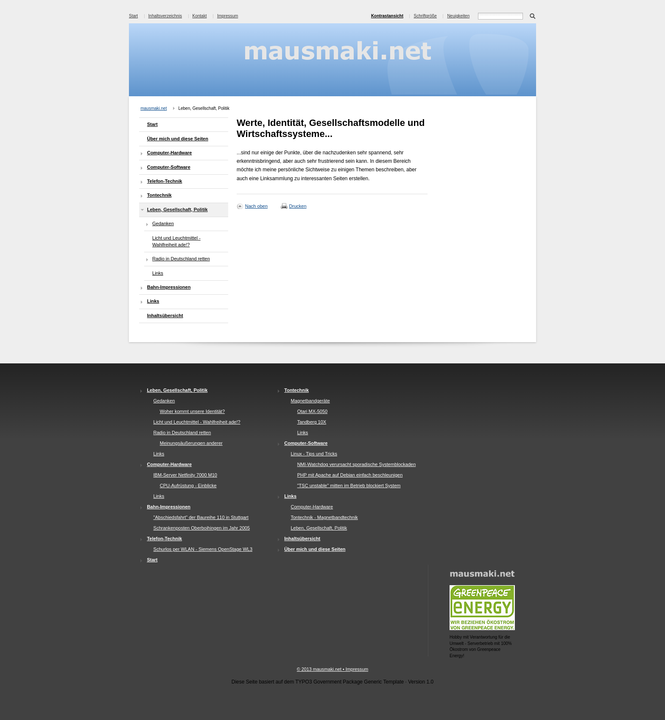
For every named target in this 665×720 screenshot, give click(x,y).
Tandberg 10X (312, 421)
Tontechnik (159, 195)
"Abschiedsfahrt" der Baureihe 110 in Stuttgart (201, 517)
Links (157, 273)
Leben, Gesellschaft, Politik (177, 209)
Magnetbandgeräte (310, 400)
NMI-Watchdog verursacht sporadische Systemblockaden (356, 464)
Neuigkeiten (458, 16)
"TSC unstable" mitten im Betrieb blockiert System (349, 485)
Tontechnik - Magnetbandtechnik (324, 517)
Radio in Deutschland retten (181, 258)
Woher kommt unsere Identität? (192, 411)
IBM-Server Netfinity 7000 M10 (185, 474)
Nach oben (256, 206)
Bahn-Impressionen (169, 287)
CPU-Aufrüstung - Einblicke (188, 485)
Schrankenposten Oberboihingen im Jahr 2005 (202, 527)
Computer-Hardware (169, 152)
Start (133, 16)
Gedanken (163, 223)
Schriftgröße (425, 16)
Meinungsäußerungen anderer (191, 443)
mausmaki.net (153, 108)
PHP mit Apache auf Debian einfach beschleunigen (350, 474)
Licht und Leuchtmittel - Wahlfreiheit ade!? (176, 241)
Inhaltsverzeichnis (165, 16)
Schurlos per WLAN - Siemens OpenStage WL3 (203, 549)
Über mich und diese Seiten (177, 138)
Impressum (227, 16)
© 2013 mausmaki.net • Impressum (332, 669)
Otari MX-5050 (312, 411)
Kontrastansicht (387, 16)
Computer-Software (168, 167)
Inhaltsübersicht (165, 315)
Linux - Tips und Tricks (314, 453)
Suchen (532, 15)
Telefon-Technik (164, 181)
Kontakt (200, 16)
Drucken (298, 206)
